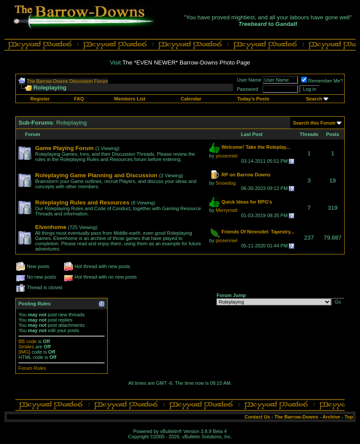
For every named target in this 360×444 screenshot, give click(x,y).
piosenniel (227, 155)
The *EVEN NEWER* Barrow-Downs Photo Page (186, 62)
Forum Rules (32, 368)
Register (40, 98)
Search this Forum (314, 122)
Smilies (26, 346)
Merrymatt (227, 210)
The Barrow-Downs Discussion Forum (67, 81)
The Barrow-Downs (296, 416)
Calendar (190, 98)
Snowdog (226, 183)
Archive (331, 416)
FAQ (79, 98)
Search (314, 98)
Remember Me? (322, 80)
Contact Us (257, 416)
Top (349, 416)
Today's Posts (253, 98)
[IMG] (24, 351)
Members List (129, 98)
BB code (27, 341)
